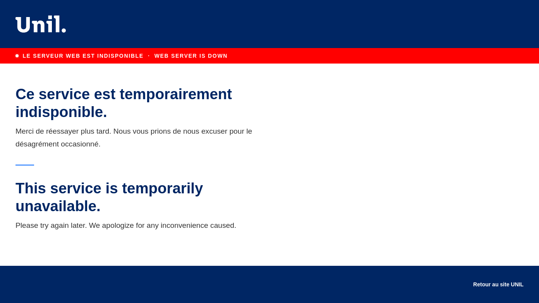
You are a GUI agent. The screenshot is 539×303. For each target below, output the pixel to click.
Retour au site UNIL (498, 284)
